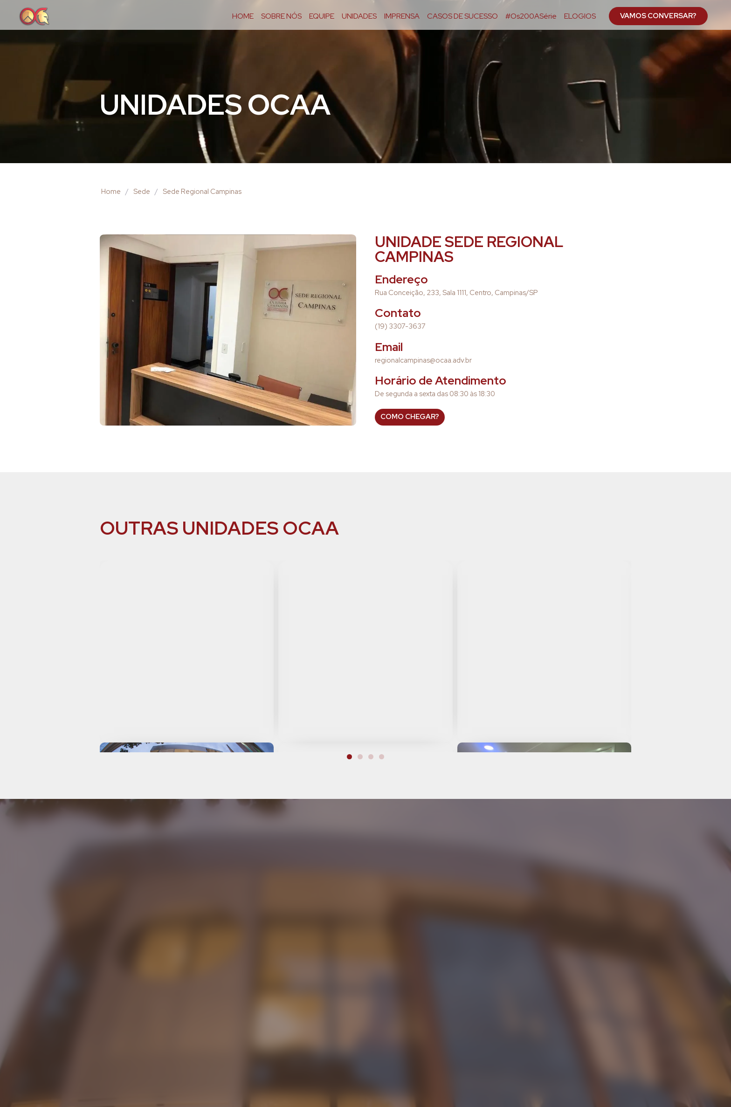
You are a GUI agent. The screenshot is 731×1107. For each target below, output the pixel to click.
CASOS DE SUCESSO (462, 16)
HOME (243, 16)
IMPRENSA (402, 16)
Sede (141, 191)
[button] (349, 757)
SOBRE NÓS (281, 16)
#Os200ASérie (531, 16)
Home (111, 191)
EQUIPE (321, 16)
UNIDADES (359, 16)
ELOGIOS (580, 16)
